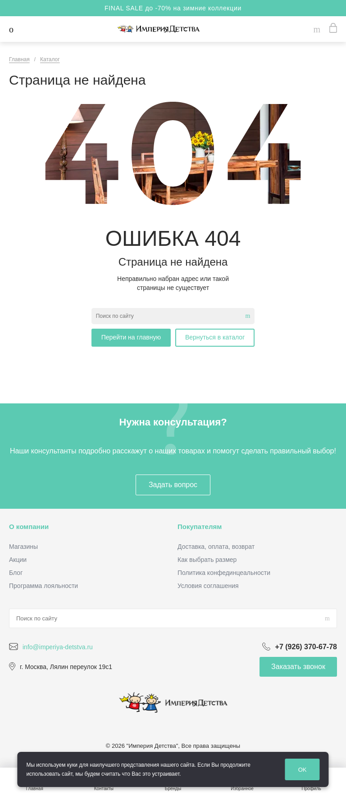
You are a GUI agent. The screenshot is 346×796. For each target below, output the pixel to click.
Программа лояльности (43, 585)
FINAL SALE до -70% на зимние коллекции (173, 8)
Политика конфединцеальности (224, 572)
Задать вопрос (173, 484)
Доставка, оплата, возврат (216, 546)
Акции (18, 559)
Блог (16, 572)
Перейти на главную (131, 337)
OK (302, 769)
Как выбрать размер (207, 559)
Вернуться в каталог (215, 337)
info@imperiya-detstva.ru (58, 647)
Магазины (23, 546)
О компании (29, 526)
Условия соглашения (208, 585)
